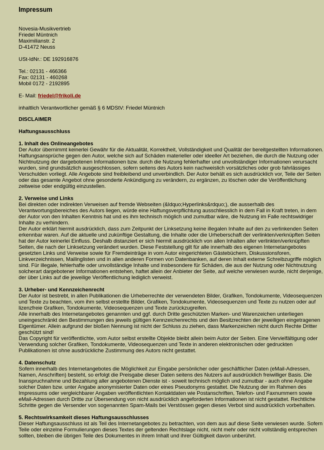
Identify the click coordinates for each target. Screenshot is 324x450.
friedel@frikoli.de (59, 96)
